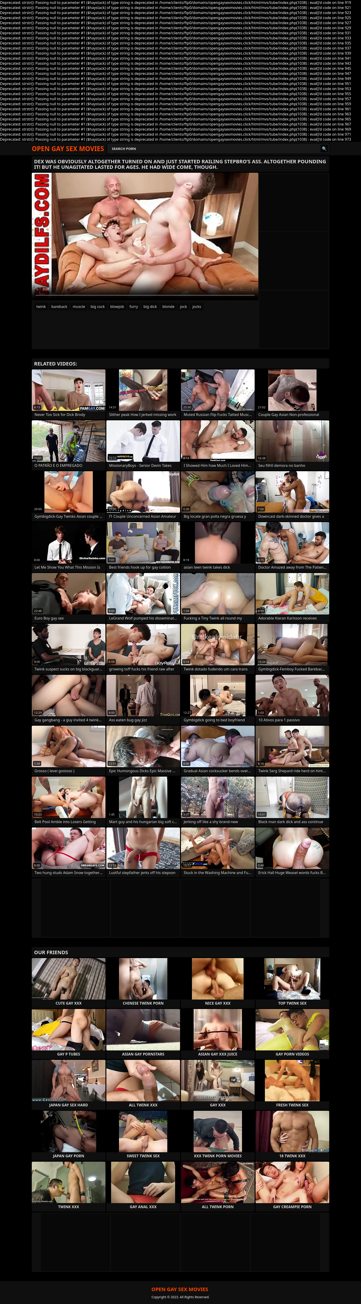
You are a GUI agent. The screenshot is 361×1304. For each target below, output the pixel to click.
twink (41, 306)
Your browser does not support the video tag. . (145, 236)
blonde (169, 306)
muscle (79, 306)
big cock (97, 306)
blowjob (117, 306)
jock (183, 306)
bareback (59, 306)
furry (134, 306)
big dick (150, 306)
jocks (196, 306)
